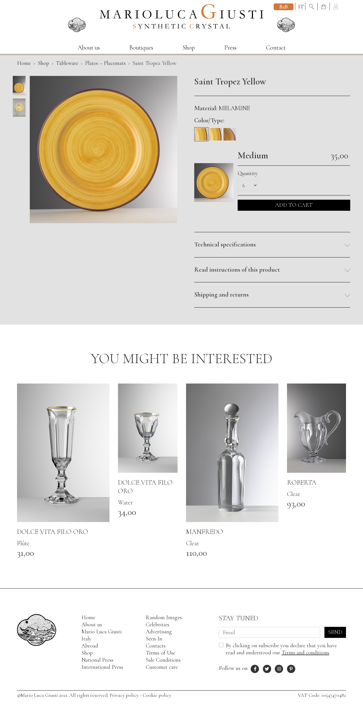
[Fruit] (215, 132)
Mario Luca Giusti (101, 631)
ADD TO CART (294, 205)
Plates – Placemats (105, 63)
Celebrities (157, 624)
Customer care (162, 667)
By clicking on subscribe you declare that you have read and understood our (281, 649)
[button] (272, 245)
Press (230, 47)
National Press (97, 660)
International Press (102, 667)
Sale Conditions (163, 660)
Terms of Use (160, 652)
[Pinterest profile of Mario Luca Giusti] (291, 668)
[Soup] (230, 132)
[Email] (269, 632)
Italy (86, 638)
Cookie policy (157, 695)
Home (88, 617)
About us (89, 47)
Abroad (89, 645)
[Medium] (201, 132)
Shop (189, 47)
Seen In (154, 638)
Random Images (164, 617)
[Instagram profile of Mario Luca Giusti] (279, 668)
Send (335, 632)
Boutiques (141, 47)
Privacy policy (124, 695)
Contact (276, 47)
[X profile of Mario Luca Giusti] (267, 668)
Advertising (159, 631)
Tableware (67, 63)
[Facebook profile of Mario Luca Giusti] (255, 668)
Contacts (156, 645)
